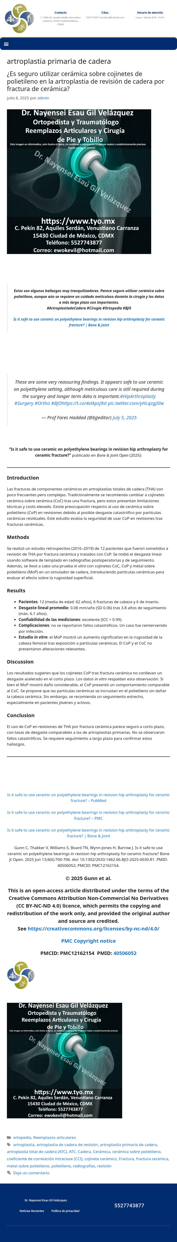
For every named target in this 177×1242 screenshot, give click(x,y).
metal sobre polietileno (28, 1166)
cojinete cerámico (101, 1158)
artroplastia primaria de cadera (128, 1144)
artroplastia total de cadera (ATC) (37, 1151)
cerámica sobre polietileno (136, 1151)
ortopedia (22, 1137)
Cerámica (101, 1151)
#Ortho (42, 403)
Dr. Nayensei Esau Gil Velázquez (46, 1200)
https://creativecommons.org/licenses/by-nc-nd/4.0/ (93, 928)
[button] (6, 44)
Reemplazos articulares (54, 1137)
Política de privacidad (65, 1211)
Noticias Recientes (32, 1211)
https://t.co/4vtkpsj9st (84, 403)
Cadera (84, 1151)
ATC (72, 1151)
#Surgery (23, 403)
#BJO (56, 403)
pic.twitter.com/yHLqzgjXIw (136, 403)
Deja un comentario (31, 1172)
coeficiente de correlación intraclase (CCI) (45, 1158)
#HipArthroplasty (138, 396)
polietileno (61, 1166)
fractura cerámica (152, 1158)
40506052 (125, 952)
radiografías (84, 1166)
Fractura (126, 1158)
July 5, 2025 (125, 417)
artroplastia (23, 1144)
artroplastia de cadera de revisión (67, 1144)
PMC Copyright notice (88, 940)
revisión (104, 1166)
